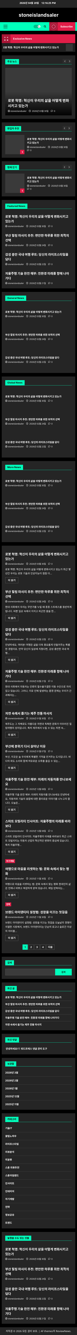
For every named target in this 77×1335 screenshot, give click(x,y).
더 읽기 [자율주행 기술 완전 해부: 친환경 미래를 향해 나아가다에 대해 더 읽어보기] (13, 702)
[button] (5, 26)
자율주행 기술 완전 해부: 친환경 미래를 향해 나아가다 (32, 1017)
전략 (8, 904)
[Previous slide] (65, 128)
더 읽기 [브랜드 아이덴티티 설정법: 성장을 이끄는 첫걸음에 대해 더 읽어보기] (13, 938)
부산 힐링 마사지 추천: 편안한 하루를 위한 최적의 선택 (32, 334)
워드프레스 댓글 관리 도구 (34, 1048)
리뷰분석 (9, 1151)
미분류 (8, 1159)
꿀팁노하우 (10, 1136)
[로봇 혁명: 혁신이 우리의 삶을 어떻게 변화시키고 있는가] (38, 91)
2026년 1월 (11, 1088)
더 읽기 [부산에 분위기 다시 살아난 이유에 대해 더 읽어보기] (13, 768)
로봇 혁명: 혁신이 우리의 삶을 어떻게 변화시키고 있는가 (14, 144)
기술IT (8, 1128)
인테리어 (9, 1191)
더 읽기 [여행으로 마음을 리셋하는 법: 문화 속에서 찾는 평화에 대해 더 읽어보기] (13, 895)
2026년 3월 (11, 1072)
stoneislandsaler (38, 15)
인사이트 (9, 1183)
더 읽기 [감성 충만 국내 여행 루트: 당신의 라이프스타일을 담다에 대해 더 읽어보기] (13, 660)
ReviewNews (63, 1331)
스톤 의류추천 (12, 1167)
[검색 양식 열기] (45, 26)
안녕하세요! (12, 1048)
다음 (50, 947)
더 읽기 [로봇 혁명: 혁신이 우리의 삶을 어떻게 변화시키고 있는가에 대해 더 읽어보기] (13, 580)
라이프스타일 (12, 1143)
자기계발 (10, 861)
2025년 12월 (12, 1096)
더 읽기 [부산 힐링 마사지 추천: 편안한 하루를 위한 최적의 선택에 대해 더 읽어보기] (13, 618)
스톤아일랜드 (12, 1175)
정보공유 (9, 1214)
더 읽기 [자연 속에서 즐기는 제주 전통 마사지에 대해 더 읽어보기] (13, 735)
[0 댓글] (29, 150)
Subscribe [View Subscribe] (61, 26)
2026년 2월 (11, 1080)
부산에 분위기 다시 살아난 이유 (25, 746)
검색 (9, 962)
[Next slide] (69, 128)
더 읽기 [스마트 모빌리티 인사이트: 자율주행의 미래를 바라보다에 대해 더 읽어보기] (13, 852)
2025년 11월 (12, 1104)
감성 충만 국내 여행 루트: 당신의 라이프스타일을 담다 (32, 357)
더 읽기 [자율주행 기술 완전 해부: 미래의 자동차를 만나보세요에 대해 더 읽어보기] (13, 810)
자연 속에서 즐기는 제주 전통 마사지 (28, 713)
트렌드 (8, 1222)
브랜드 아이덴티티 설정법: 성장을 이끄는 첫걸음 (36, 912)
